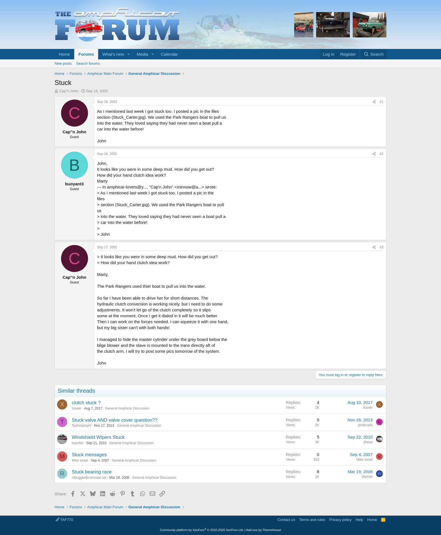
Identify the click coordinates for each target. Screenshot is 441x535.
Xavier (76, 408)
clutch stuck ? (86, 402)
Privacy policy (340, 520)
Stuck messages (89, 454)
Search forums (88, 63)
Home (64, 54)
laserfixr (78, 443)
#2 (381, 154)
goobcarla (365, 425)
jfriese (368, 442)
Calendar (169, 54)
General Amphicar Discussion (127, 408)
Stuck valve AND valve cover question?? (115, 420)
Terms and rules (312, 520)
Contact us (286, 520)
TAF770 (64, 520)
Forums (86, 54)
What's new (113, 54)
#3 (381, 247)
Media (142, 54)
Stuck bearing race (92, 472)
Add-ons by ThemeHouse (263, 530)
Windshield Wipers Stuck (98, 437)
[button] (128, 54)
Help (359, 520)
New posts (63, 63)
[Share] (374, 102)
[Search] (373, 54)
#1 (381, 102)
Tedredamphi (81, 426)
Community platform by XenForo (202, 530)
